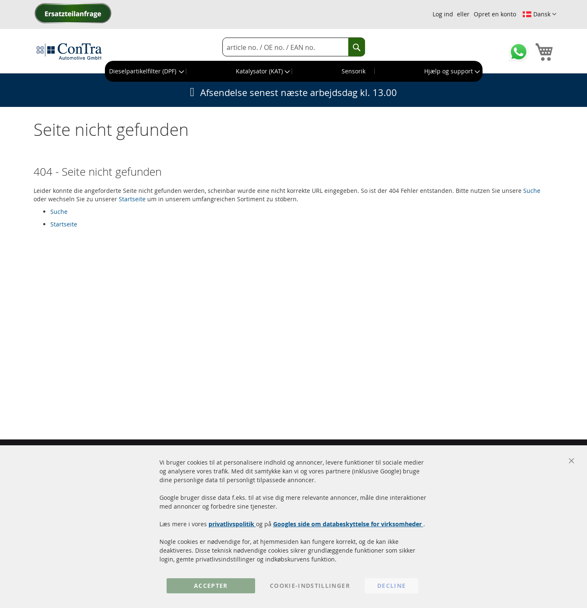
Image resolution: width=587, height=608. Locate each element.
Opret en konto (495, 14)
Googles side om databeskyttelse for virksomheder (348, 524)
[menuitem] (146, 71)
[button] (539, 14)
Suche (531, 191)
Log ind (443, 14)
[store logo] (69, 51)
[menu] (294, 71)
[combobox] (293, 47)
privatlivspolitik (232, 524)
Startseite (132, 199)
